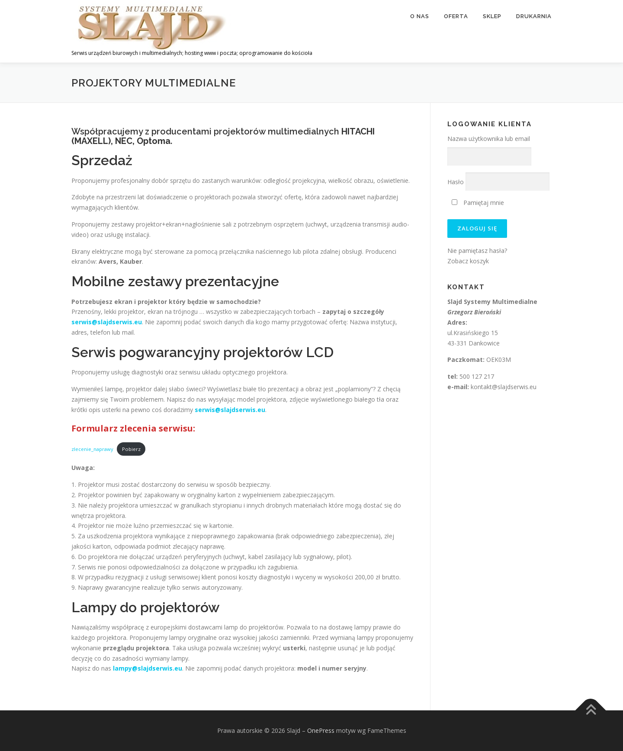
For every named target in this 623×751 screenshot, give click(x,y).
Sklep (492, 16)
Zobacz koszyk (468, 261)
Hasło (455, 182)
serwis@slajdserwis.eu (106, 322)
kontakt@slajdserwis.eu (503, 387)
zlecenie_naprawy (92, 449)
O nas (419, 16)
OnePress (320, 730)
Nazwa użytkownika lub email (488, 138)
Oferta (456, 16)
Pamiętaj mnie (478, 202)
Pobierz (131, 449)
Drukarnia (534, 16)
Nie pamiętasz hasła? (477, 250)
